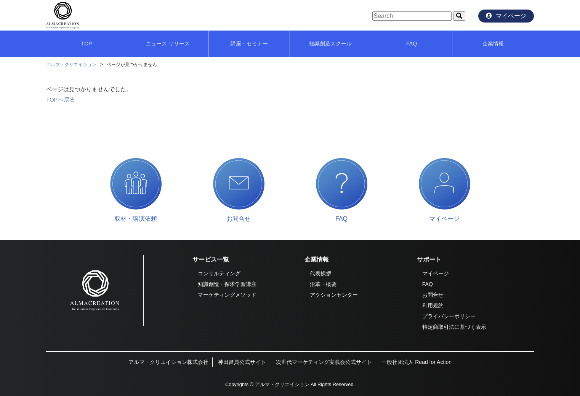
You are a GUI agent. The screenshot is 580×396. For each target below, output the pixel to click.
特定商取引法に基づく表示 (454, 327)
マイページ (435, 273)
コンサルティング (219, 273)
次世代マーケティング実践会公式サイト (324, 362)
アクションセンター (334, 295)
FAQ (411, 43)
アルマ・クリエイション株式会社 (168, 362)
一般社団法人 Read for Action (416, 362)
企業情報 (493, 43)
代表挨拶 (320, 273)
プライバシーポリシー (449, 316)
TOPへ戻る (60, 99)
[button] (459, 16)
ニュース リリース (168, 43)
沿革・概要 (323, 284)
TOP (86, 43)
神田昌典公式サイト (242, 362)
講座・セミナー (249, 43)
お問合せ (433, 295)
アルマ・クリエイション (71, 64)
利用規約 (433, 305)
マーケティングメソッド (227, 295)
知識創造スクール (330, 43)
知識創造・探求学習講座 (227, 284)
